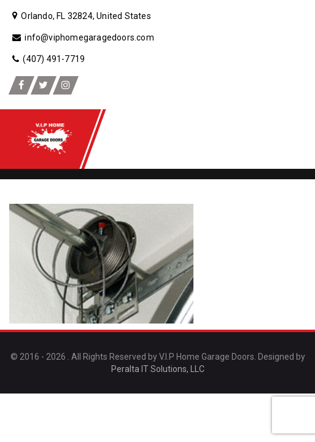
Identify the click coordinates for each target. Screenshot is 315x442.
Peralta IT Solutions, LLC (157, 369)
